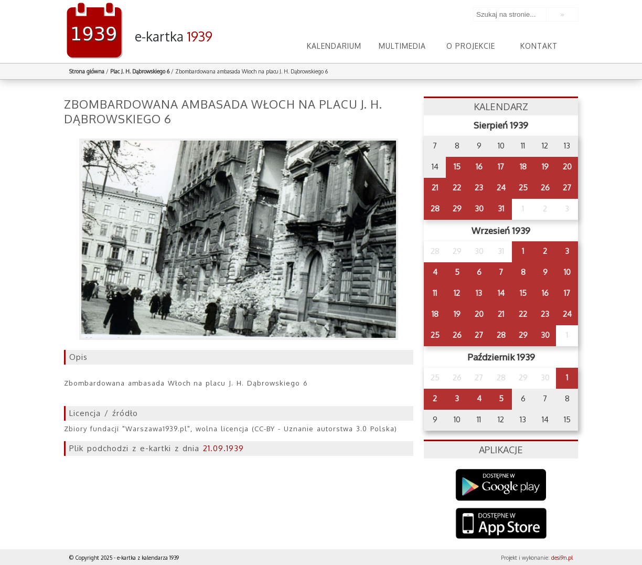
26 (545, 188)
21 (435, 188)
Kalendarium (334, 45)
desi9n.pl (562, 558)
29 (457, 209)
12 (457, 293)
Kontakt (539, 45)
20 (567, 167)
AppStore (501, 524)
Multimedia (402, 45)
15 (457, 167)
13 (479, 293)
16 (479, 167)
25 (523, 188)
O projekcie (470, 45)
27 (567, 188)
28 (435, 209)
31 (501, 209)
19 (545, 167)
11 (435, 293)
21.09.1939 (223, 448)
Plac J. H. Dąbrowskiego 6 (139, 71)
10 (567, 272)
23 (479, 188)
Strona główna (86, 71)
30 (479, 209)
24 (501, 188)
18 (523, 167)
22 (457, 188)
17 (501, 167)
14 (501, 293)
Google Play (501, 485)
